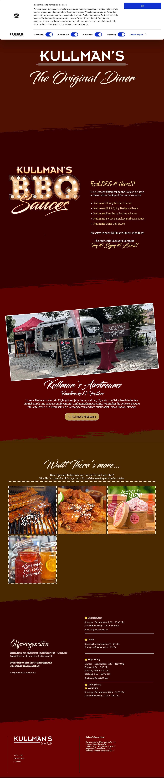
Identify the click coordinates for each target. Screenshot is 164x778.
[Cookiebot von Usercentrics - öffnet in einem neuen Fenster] (16, 35)
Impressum (18, 756)
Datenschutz (19, 759)
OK (142, 6)
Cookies (17, 763)
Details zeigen (136, 35)
